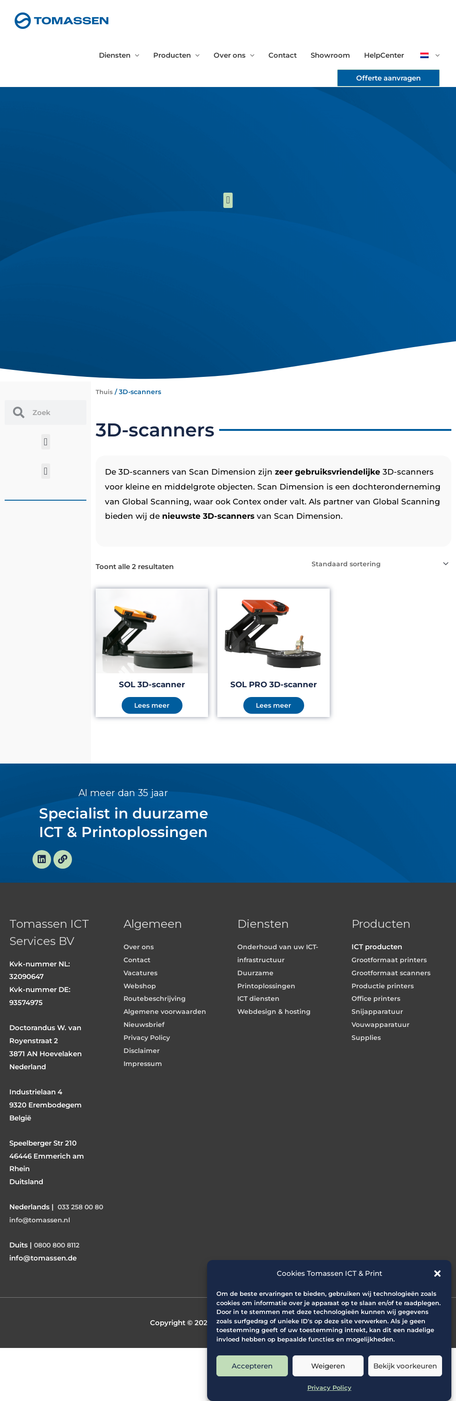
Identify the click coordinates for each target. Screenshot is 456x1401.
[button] (437, 1273)
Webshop (140, 1025)
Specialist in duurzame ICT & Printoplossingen (123, 843)
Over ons (230, 55)
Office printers (377, 1038)
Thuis (105, 391)
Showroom (330, 55)
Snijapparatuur (377, 1051)
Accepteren (252, 1365)
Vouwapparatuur (381, 1064)
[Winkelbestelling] (377, 564)
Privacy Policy (329, 1387)
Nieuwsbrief (145, 1064)
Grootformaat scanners (393, 1012)
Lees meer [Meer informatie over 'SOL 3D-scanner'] (152, 707)
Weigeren (328, 1365)
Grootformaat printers (391, 999)
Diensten (114, 55)
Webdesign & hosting (275, 1051)
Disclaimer (142, 1090)
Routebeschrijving (156, 1038)
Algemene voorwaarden (166, 1051)
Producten (172, 55)
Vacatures (141, 1012)
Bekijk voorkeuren (405, 1365)
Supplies (366, 1077)
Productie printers (384, 1025)
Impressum (144, 1103)
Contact (282, 55)
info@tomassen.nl (41, 1272)
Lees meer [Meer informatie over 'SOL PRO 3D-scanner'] (273, 707)
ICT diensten (259, 1038)
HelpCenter (384, 55)
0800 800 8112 (59, 1298)
